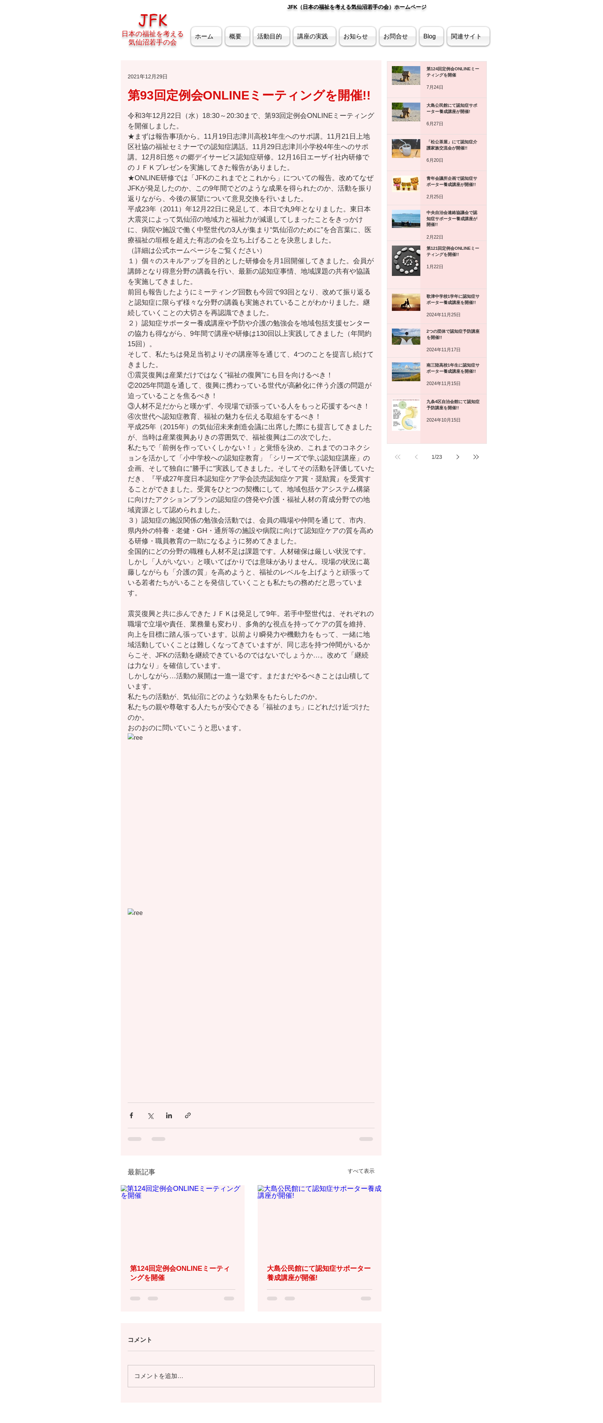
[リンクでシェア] (188, 1115)
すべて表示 (361, 1171)
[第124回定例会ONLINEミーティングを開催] (183, 1220)
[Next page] (458, 457)
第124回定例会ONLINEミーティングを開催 (180, 1273)
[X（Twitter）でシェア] (150, 1115)
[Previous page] (416, 457)
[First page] (398, 457)
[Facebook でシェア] (131, 1115)
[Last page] (476, 457)
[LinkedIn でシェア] (169, 1115)
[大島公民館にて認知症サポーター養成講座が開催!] (319, 1220)
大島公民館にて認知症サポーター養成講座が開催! (319, 1273)
